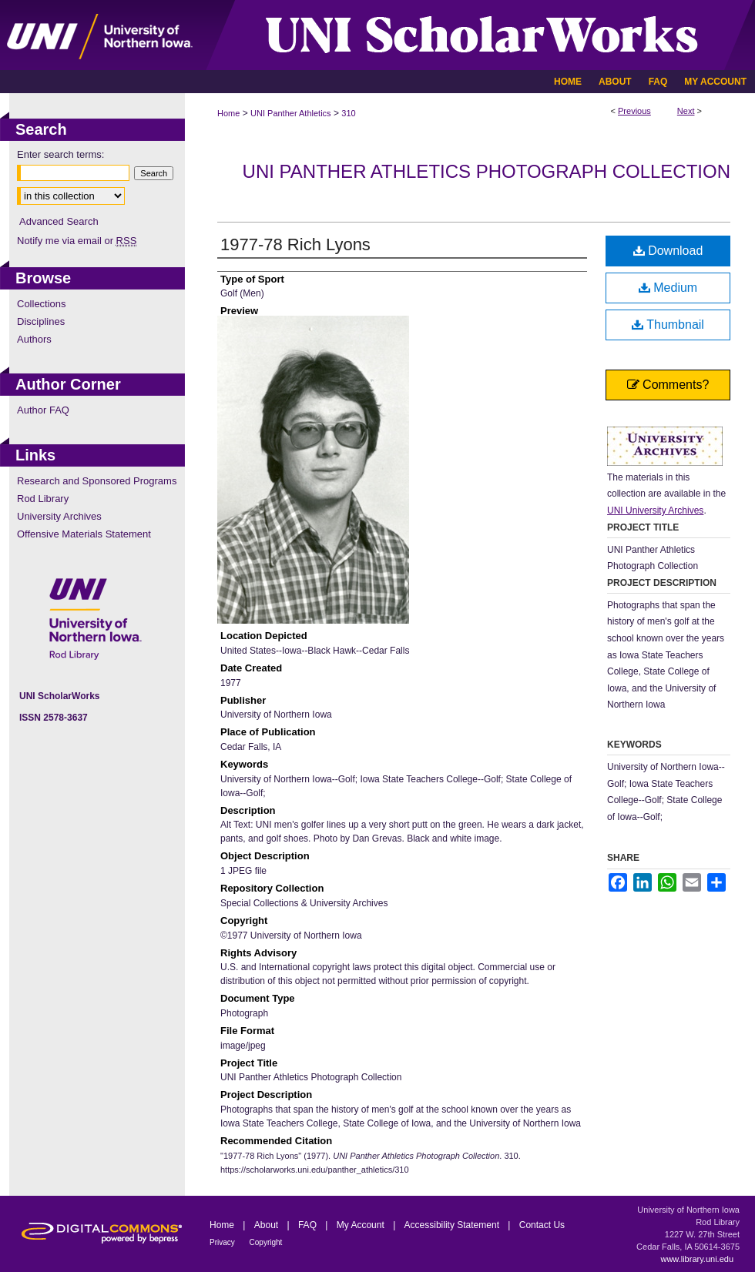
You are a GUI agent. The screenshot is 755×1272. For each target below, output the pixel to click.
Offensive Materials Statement (84, 534)
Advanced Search (59, 221)
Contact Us (542, 1225)
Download (668, 250)
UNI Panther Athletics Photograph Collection (486, 171)
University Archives (59, 516)
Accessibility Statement (453, 1225)
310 (348, 113)
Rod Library (43, 498)
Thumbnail (668, 324)
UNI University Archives (655, 510)
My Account (362, 1225)
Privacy (223, 1242)
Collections (41, 304)
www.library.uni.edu (696, 1259)
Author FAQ (43, 410)
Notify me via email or (76, 240)
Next (686, 110)
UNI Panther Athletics (290, 113)
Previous (634, 110)
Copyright (266, 1242)
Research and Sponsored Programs (96, 481)
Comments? (668, 384)
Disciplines (41, 321)
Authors (34, 339)
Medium (668, 287)
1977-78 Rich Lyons (295, 244)
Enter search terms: (60, 154)
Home (228, 113)
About (267, 1225)
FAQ (308, 1225)
